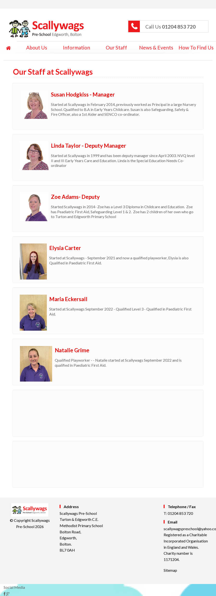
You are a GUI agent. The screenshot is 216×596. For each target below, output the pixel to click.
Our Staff (116, 47)
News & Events (156, 47)
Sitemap (170, 570)
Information (76, 47)
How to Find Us (196, 47)
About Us (36, 47)
